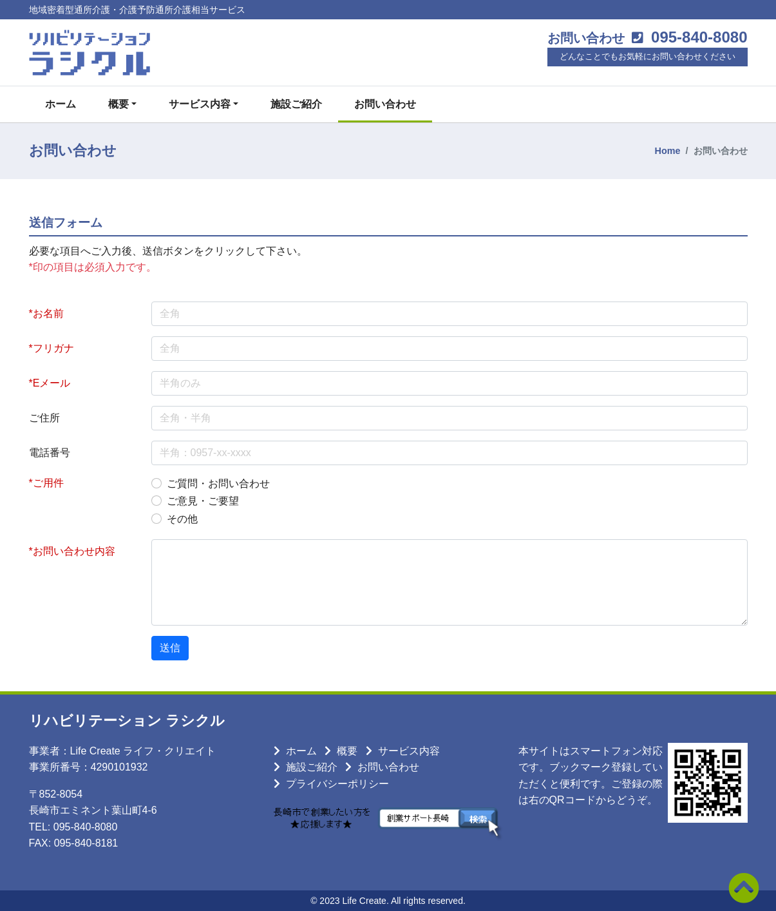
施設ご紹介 (296, 104)
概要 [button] (118, 104)
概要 (347, 750)
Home (668, 151)
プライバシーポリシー (337, 783)
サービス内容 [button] (200, 104)
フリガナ (53, 348)
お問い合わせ (385, 104)
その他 (182, 518)
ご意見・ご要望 (203, 500)
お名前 (48, 313)
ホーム (60, 104)
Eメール (52, 383)
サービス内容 (409, 750)
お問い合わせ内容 (74, 551)
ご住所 (44, 417)
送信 (170, 647)
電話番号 (49, 452)
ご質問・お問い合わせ (218, 483)
